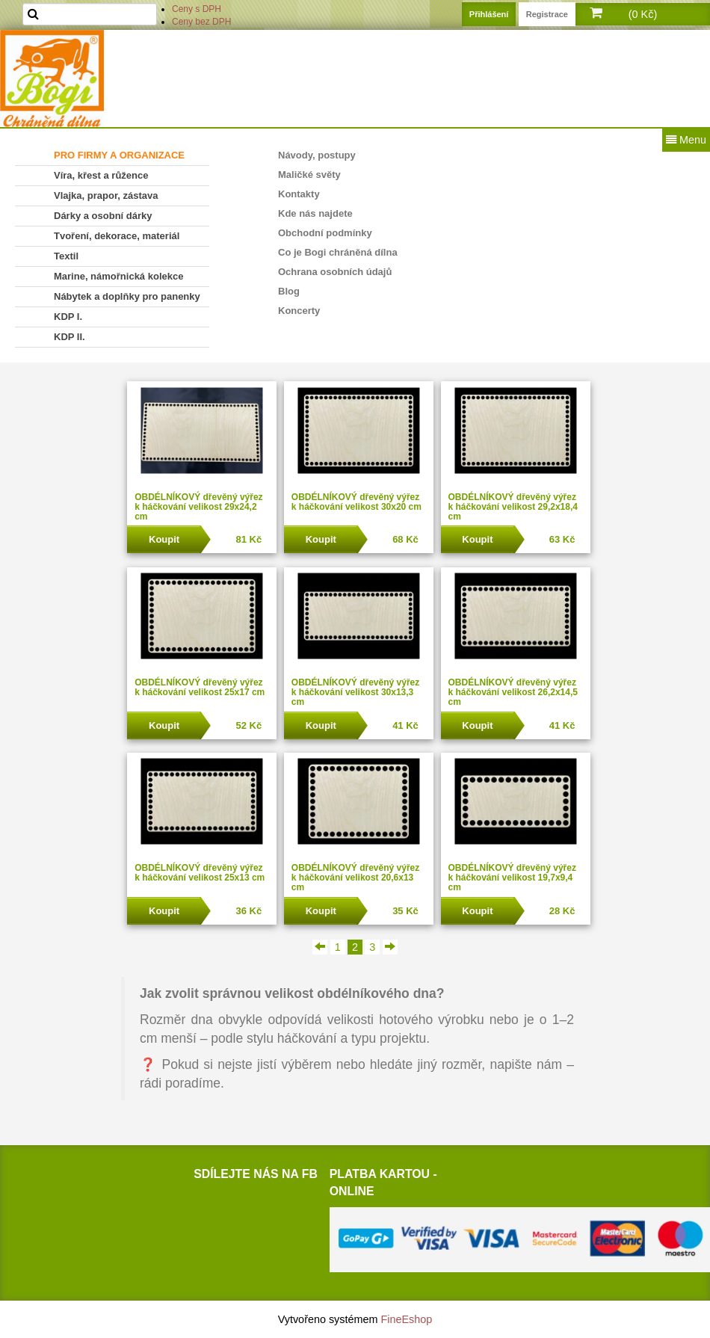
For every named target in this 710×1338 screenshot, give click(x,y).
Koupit (164, 539)
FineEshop (407, 1319)
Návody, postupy (317, 155)
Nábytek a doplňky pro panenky (127, 296)
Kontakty (299, 194)
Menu (686, 140)
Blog (289, 291)
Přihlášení (489, 14)
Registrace (547, 14)
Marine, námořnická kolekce (118, 276)
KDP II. (69, 336)
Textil (66, 256)
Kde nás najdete (315, 213)
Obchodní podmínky (325, 232)
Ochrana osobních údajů (335, 271)
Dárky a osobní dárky (103, 215)
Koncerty (299, 310)
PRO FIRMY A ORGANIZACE (119, 155)
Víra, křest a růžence (101, 175)
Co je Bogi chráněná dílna (338, 252)
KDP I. (68, 316)
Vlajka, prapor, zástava (106, 195)
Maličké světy (309, 174)
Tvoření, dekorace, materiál (116, 235)
